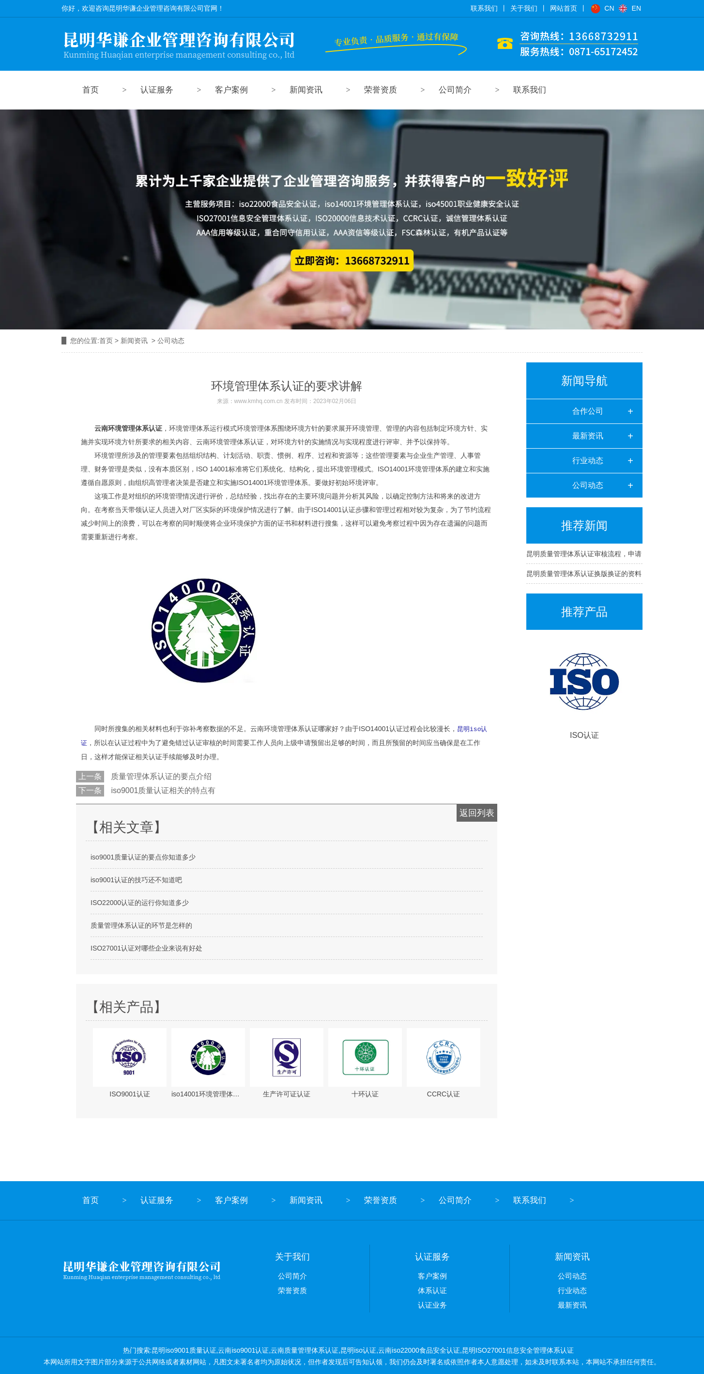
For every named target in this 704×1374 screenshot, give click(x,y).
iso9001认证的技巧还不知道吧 (136, 879)
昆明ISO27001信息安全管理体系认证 (518, 1349)
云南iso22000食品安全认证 (419, 1349)
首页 (90, 89)
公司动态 (587, 485)
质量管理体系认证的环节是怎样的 (141, 924)
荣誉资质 (380, 89)
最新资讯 (587, 436)
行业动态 (587, 460)
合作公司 (587, 411)
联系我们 (529, 89)
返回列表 (476, 812)
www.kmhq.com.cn (258, 401)
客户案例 (231, 89)
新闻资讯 (306, 89)
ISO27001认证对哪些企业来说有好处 (146, 947)
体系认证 (432, 1289)
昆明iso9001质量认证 (184, 1349)
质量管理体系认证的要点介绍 (160, 775)
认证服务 (156, 89)
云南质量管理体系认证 (304, 1349)
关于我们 (292, 1256)
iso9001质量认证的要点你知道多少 (143, 856)
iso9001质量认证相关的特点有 (162, 789)
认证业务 (432, 1304)
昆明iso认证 (358, 1349)
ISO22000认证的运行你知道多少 (140, 902)
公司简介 (455, 89)
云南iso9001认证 (243, 1349)
